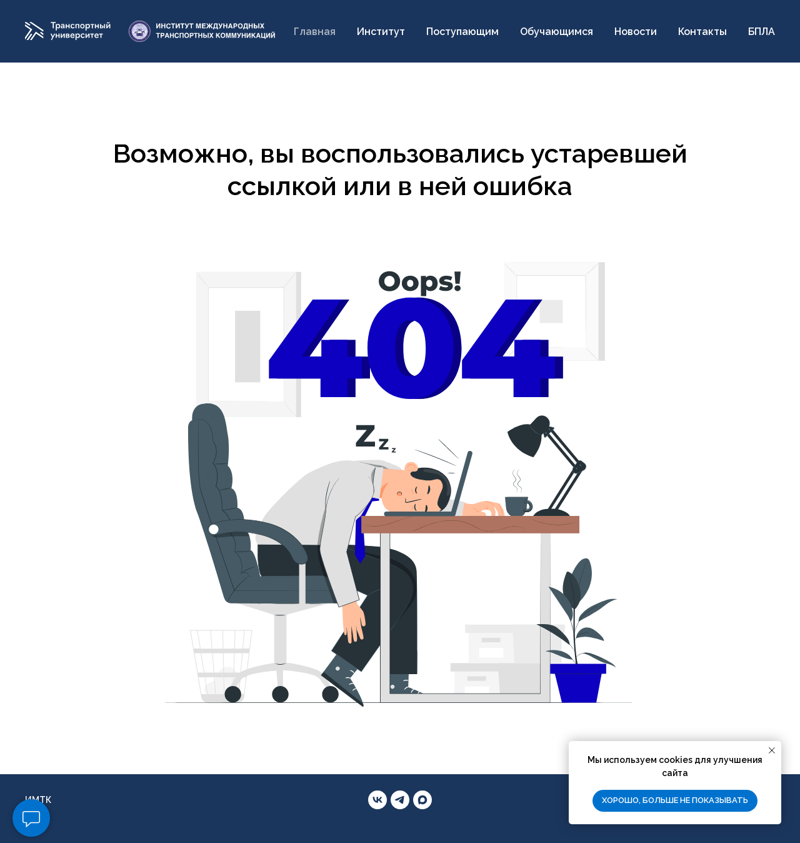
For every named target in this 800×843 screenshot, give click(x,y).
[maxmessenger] (422, 799)
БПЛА (761, 32)
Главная (315, 32)
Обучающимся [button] (556, 32)
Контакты (702, 32)
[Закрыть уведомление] (772, 750)
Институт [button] (381, 32)
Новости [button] (635, 32)
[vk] (377, 799)
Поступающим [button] (462, 32)
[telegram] (400, 799)
